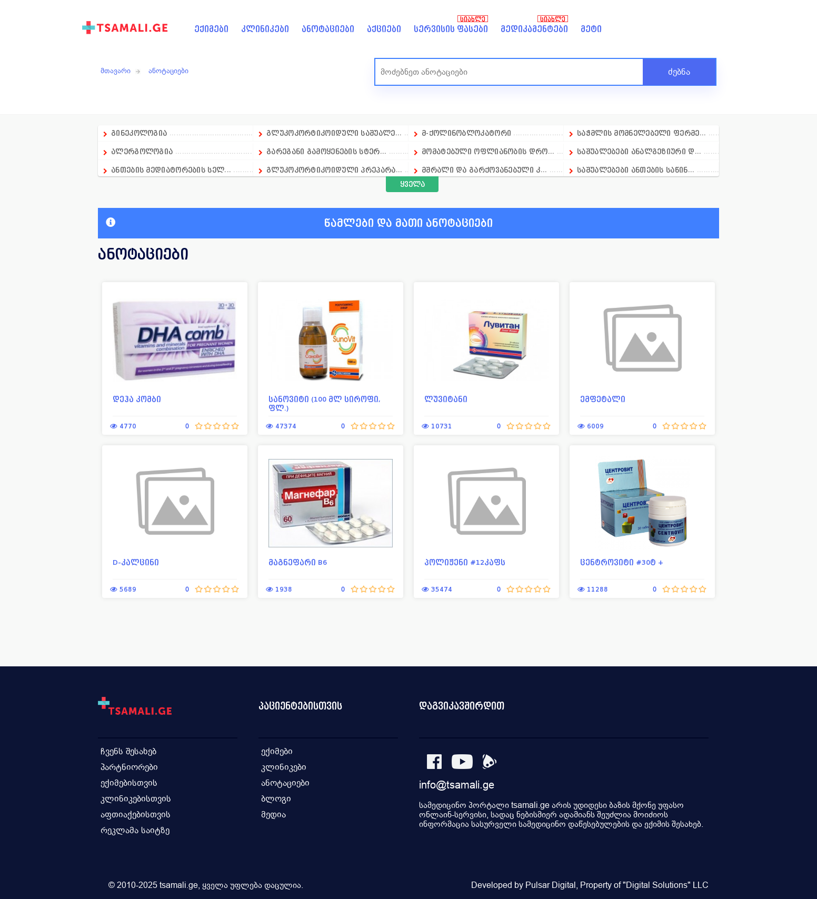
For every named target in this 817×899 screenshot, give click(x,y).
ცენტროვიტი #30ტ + (622, 562)
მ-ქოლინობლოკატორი (466, 133)
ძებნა (679, 72)
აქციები (384, 29)
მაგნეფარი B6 (297, 562)
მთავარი (116, 70)
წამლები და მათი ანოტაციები (299, 223)
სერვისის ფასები (451, 29)
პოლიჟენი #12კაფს (464, 562)
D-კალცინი (136, 562)
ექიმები (211, 29)
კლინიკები (265, 29)
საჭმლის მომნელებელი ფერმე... (641, 133)
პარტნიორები (129, 767)
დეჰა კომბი (137, 399)
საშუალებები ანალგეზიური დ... (639, 151)
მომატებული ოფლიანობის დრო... (488, 151)
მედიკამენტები (534, 29)
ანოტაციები (328, 29)
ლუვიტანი (445, 399)
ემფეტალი (602, 399)
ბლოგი (276, 799)
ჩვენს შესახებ (128, 751)
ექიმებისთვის (129, 783)
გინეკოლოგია (139, 133)
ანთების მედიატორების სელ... (171, 170)
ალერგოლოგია (143, 151)
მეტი (591, 29)
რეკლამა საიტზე (135, 830)
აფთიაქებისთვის (136, 815)
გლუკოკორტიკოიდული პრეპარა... (334, 170)
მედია (273, 815)
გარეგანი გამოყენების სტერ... (326, 151)
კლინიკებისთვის (136, 799)
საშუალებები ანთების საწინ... (635, 170)
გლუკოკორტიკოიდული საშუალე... (334, 133)
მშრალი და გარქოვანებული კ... (484, 170)
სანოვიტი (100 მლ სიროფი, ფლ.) (324, 404)
